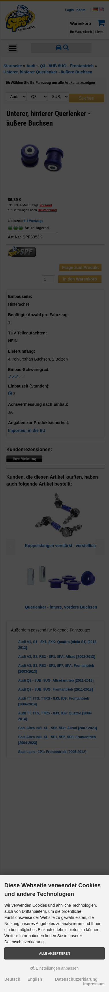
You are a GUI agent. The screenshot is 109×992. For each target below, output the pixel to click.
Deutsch (12, 979)
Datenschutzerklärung (76, 979)
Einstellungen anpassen (54, 968)
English (34, 979)
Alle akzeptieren (54, 953)
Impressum (94, 984)
